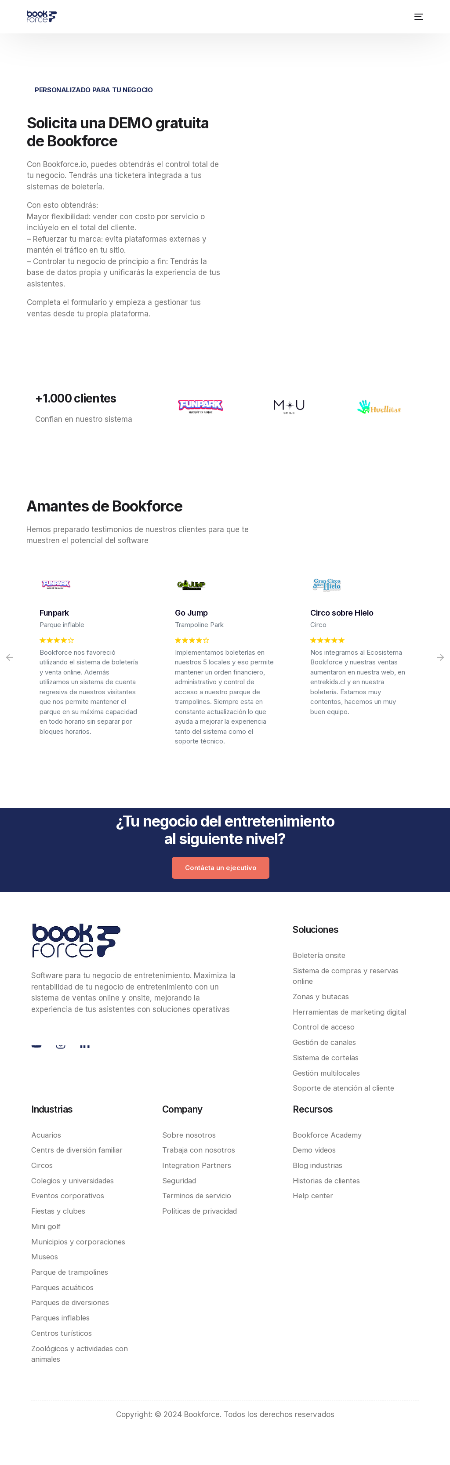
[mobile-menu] (417, 17)
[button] (9, 657)
